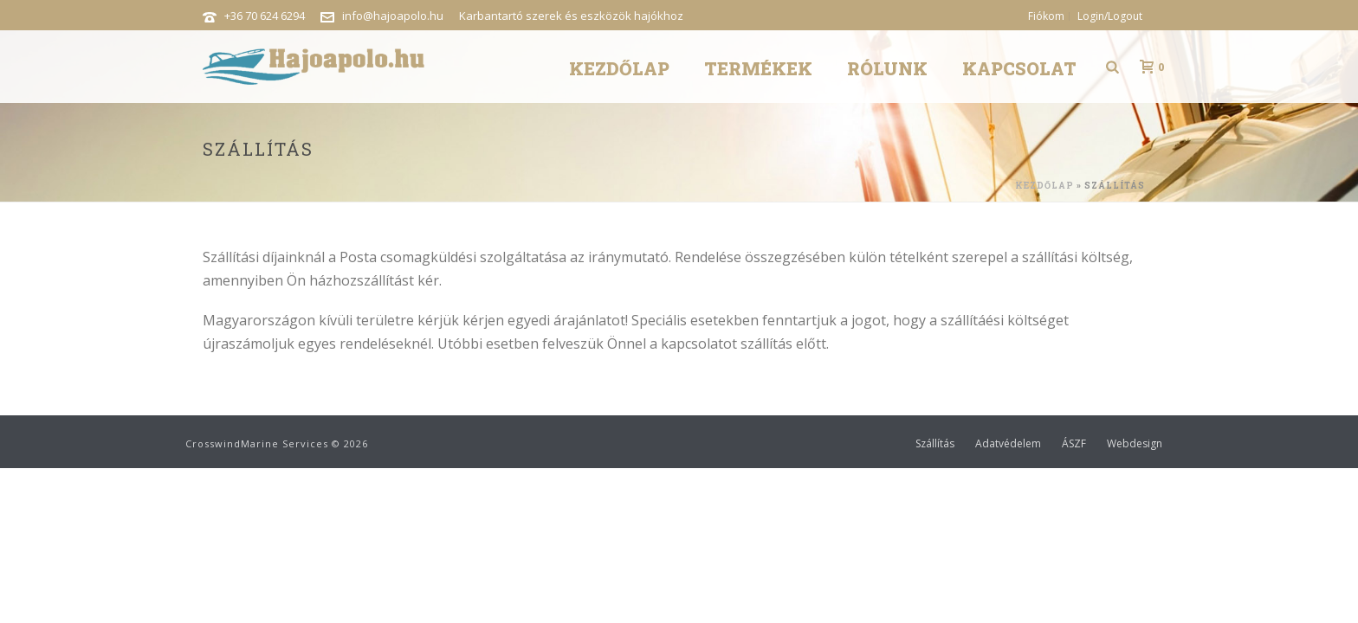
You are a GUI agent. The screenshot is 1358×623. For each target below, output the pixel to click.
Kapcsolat (1019, 68)
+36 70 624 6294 (264, 15)
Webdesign (1134, 444)
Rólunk (887, 68)
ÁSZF (1074, 444)
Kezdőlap (619, 68)
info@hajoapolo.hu (392, 15)
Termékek (758, 68)
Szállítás (934, 444)
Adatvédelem (1008, 444)
